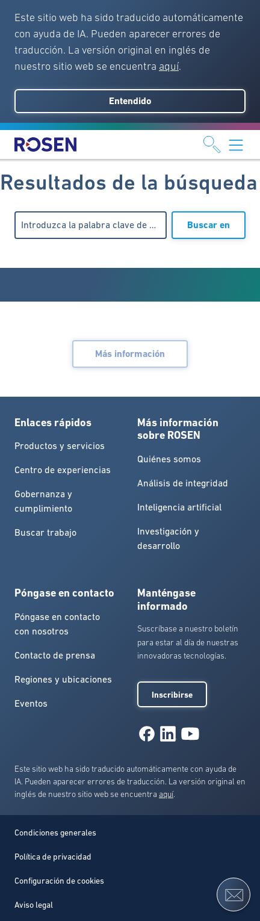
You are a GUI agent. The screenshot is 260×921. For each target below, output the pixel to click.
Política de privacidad (52, 856)
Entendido (130, 101)
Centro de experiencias (62, 469)
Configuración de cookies (59, 880)
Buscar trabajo (45, 532)
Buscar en (208, 225)
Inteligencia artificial (179, 506)
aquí (169, 66)
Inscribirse (172, 694)
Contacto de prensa (54, 655)
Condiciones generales (55, 832)
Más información (130, 353)
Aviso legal (33, 905)
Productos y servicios (59, 445)
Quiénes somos (169, 458)
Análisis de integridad (182, 482)
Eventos (31, 703)
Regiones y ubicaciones (63, 679)
